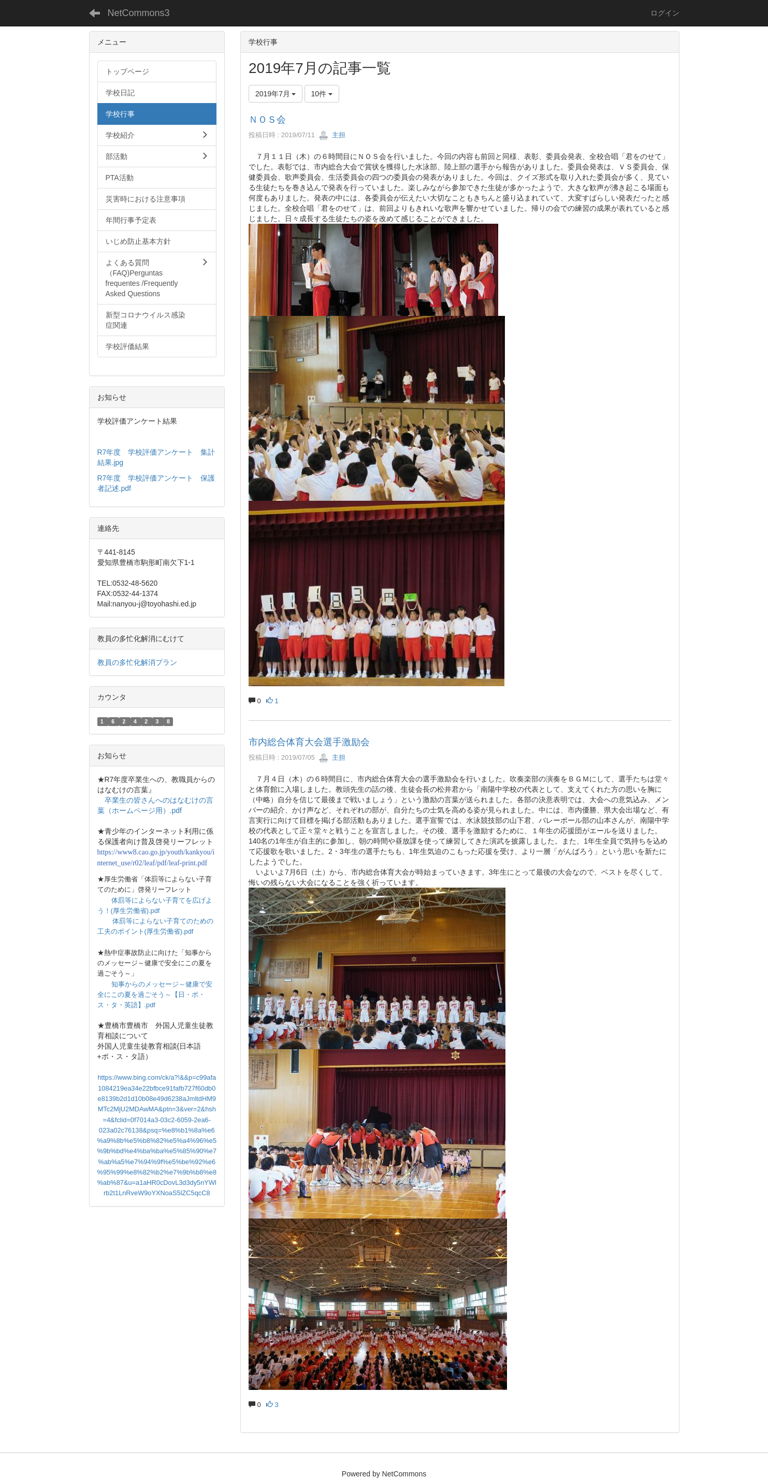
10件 (321, 94)
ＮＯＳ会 (267, 119)
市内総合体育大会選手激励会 (309, 742)
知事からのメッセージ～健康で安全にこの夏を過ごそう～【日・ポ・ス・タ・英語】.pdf (154, 994)
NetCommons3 (139, 13)
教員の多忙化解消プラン (137, 662)
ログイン (664, 13)
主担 (331, 135)
